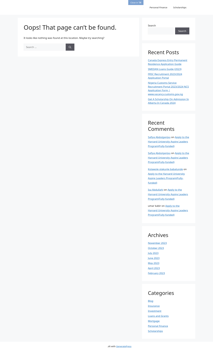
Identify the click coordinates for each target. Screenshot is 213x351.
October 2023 (156, 248)
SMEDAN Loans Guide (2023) (164, 69)
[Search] (70, 47)
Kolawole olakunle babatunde (165, 169)
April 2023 (154, 268)
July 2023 (153, 253)
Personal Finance (158, 7)
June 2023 (154, 258)
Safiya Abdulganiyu (159, 137)
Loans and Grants (158, 316)
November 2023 (157, 243)
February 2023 (156, 273)
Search (152, 25)
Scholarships (179, 7)
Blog (150, 301)
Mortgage (154, 321)
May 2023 (153, 263)
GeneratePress (123, 346)
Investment (154, 311)
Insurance (154, 306)
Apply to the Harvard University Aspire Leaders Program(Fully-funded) (168, 141)
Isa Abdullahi (155, 189)
